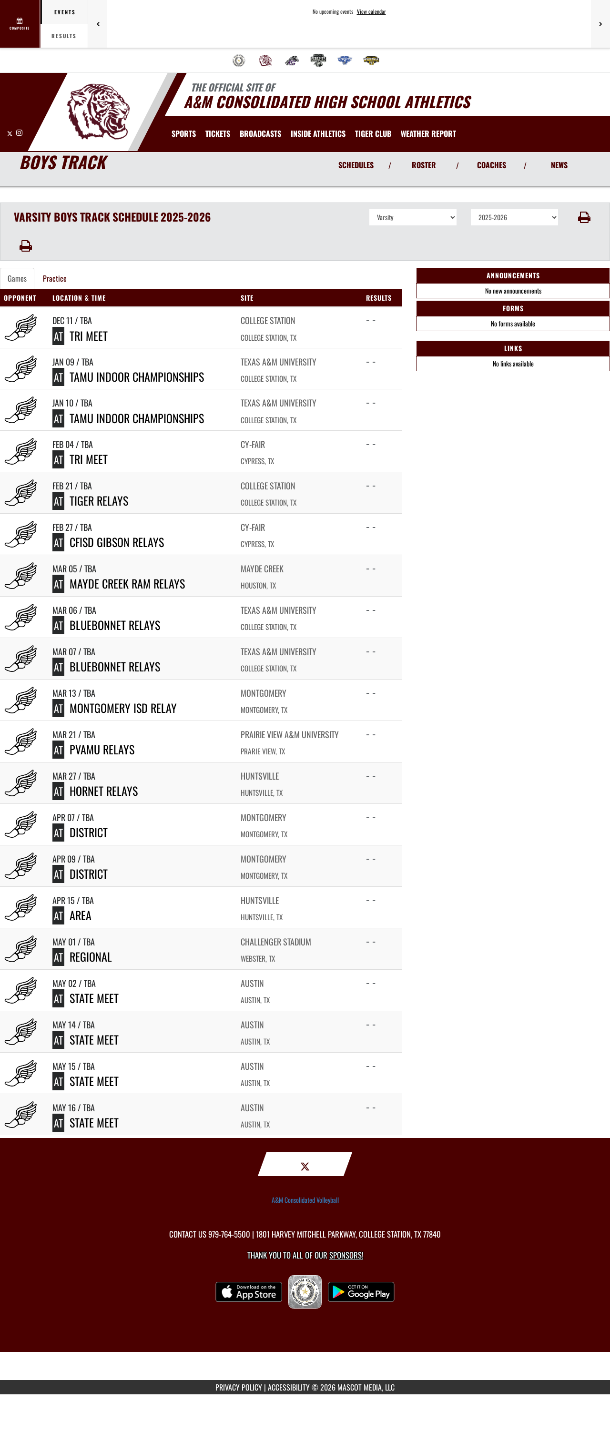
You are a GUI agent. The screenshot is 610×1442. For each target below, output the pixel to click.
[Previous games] (97, 24)
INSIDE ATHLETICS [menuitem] (318, 133)
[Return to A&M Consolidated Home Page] (98, 111)
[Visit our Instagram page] (19, 132)
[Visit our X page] (10, 132)
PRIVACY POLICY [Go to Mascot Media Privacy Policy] (238, 1387)
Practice (55, 278)
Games (17, 278)
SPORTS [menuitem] (184, 133)
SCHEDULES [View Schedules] (356, 165)
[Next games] (600, 24)
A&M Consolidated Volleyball (305, 1200)
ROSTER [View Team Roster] (424, 165)
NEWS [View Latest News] (559, 165)
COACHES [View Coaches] (491, 165)
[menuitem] (238, 60)
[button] (584, 217)
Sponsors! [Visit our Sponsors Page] (346, 1255)
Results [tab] (64, 36)
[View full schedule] (20, 24)
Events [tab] (65, 12)
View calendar (371, 11)
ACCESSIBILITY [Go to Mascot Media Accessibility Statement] (289, 1387)
